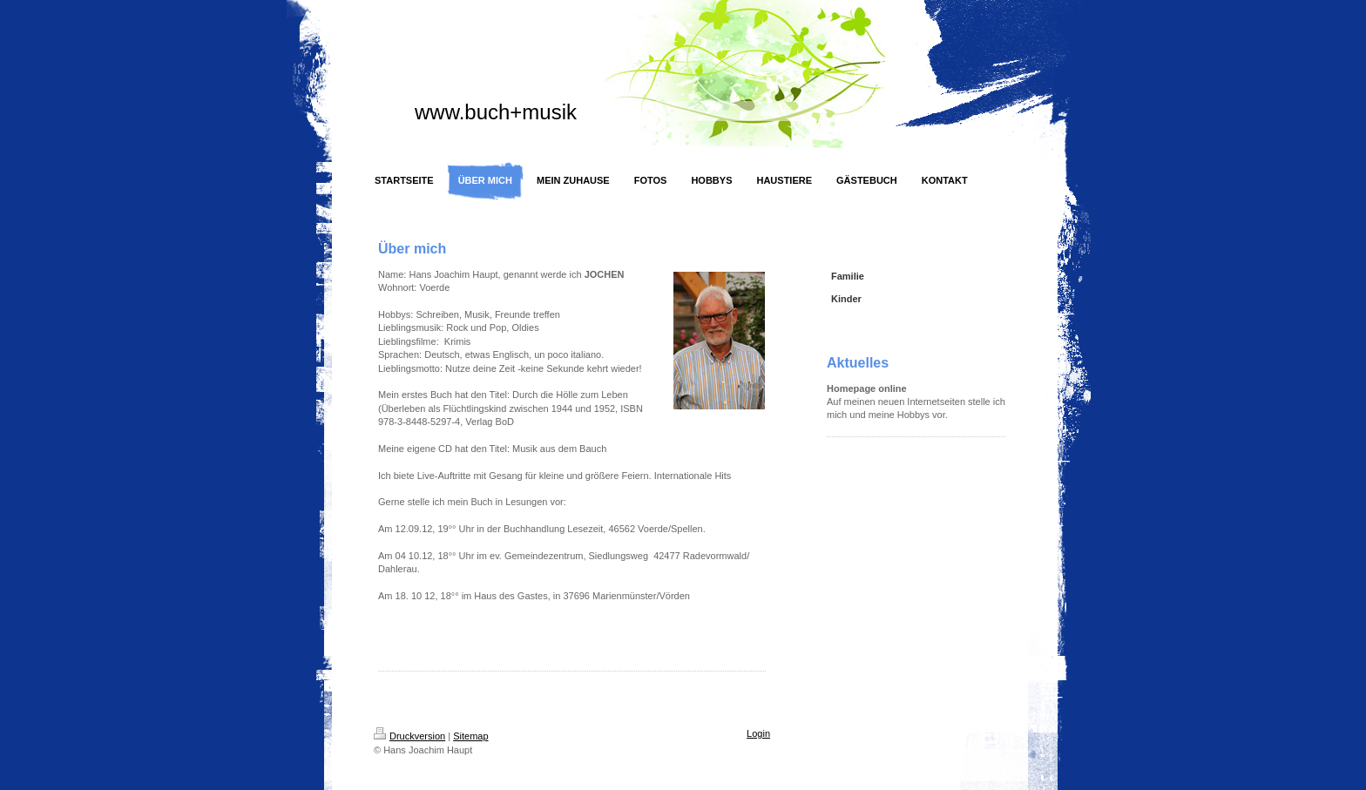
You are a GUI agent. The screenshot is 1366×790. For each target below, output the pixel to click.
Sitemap (470, 736)
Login (758, 733)
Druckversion (409, 736)
